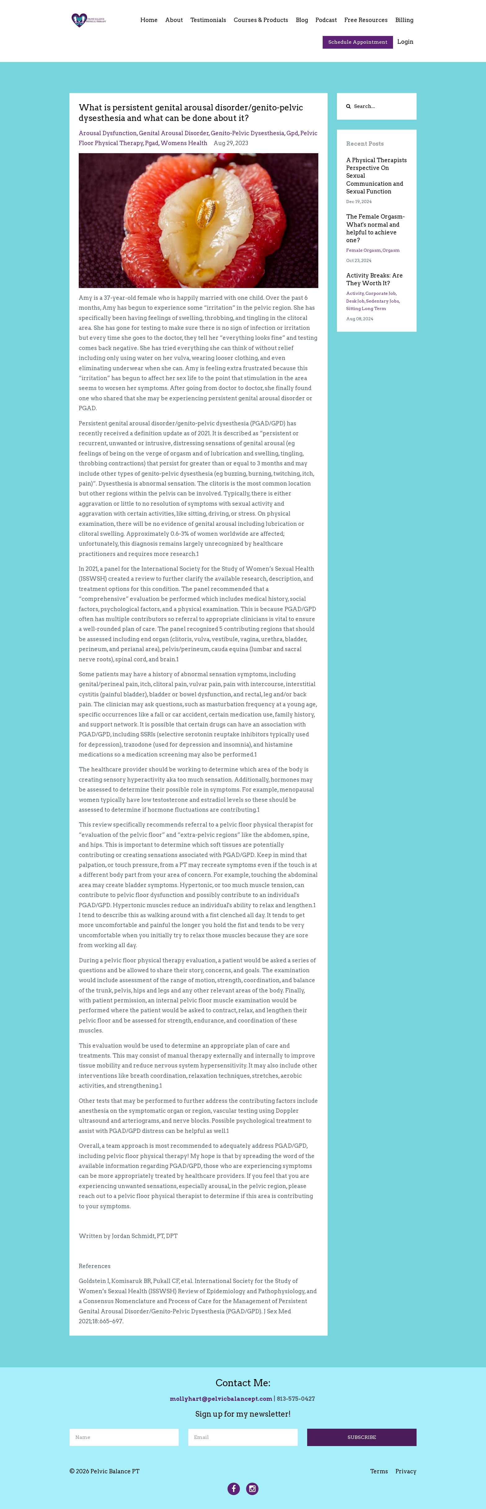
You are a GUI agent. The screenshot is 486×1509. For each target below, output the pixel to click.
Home (149, 20)
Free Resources (366, 20)
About (174, 20)
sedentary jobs (382, 301)
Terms (379, 1471)
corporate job (380, 293)
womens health (184, 143)
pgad (151, 143)
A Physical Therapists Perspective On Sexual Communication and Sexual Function (376, 176)
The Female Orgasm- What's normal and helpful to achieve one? (375, 228)
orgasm (391, 250)
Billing (404, 20)
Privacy (406, 1471)
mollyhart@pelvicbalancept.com (221, 1399)
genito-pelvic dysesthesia (247, 133)
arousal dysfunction (108, 133)
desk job (355, 301)
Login (405, 41)
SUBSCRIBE (361, 1437)
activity (355, 293)
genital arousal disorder (174, 133)
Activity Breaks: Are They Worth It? (374, 279)
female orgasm (363, 250)
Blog (302, 20)
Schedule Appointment (357, 42)
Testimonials (208, 20)
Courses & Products (261, 20)
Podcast (326, 20)
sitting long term (366, 308)
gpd (292, 133)
